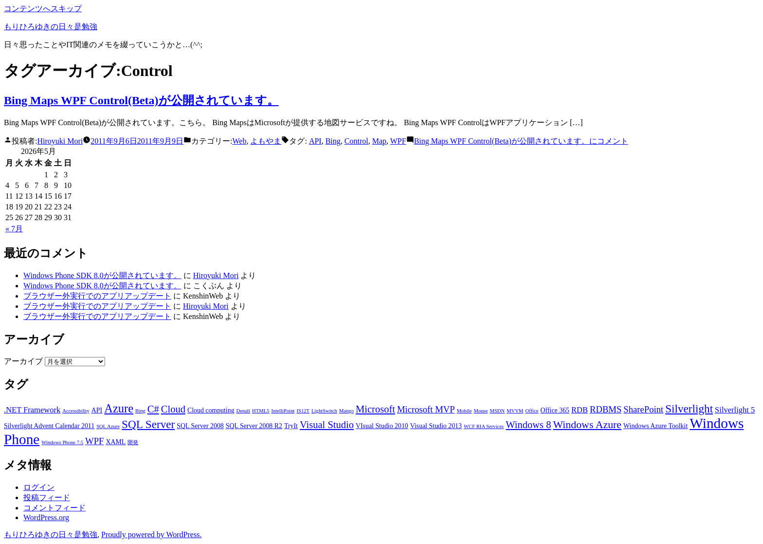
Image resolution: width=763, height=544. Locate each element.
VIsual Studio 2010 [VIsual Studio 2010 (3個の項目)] (382, 426)
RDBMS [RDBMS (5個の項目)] (605, 409)
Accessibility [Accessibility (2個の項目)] (76, 410)
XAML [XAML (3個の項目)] (116, 442)
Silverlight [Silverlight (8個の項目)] (689, 408)
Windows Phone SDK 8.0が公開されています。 (102, 275)
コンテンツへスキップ (43, 8)
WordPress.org (46, 517)
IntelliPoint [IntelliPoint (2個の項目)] (283, 410)
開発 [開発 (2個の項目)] (132, 442)
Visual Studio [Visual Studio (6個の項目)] (327, 424)
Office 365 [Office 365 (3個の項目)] (555, 410)
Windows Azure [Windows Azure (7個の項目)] (587, 425)
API (315, 141)
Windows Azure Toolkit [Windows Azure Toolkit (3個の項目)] (655, 426)
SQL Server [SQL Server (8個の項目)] (148, 424)
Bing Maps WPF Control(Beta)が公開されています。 (141, 100)
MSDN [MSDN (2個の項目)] (497, 410)
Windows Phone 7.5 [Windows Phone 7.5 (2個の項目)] (62, 442)
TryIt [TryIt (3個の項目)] (291, 426)
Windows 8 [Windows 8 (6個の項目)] (528, 424)
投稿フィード (46, 497)
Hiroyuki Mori (60, 141)
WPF (398, 141)
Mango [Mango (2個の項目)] (346, 410)
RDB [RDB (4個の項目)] (579, 409)
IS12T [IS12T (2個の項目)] (302, 410)
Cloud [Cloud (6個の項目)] (173, 409)
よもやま (265, 141)
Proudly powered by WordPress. (151, 534)
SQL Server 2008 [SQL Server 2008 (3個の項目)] (200, 426)
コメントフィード (54, 508)
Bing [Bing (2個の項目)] (140, 410)
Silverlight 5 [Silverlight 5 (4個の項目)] (735, 409)
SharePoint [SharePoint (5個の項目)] (643, 409)
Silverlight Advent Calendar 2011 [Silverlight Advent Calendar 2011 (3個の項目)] (49, 426)
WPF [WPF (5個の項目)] (94, 441)
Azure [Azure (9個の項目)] (118, 408)
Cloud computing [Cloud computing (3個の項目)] (211, 410)
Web (240, 141)
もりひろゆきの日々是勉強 (50, 26)
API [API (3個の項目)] (96, 410)
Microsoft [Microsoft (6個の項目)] (375, 409)
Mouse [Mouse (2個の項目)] (480, 410)
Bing (333, 141)
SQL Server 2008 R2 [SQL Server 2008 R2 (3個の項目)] (254, 426)
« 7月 (14, 229)
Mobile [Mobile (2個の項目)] (464, 410)
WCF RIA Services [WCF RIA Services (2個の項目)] (484, 426)
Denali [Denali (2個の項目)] (243, 410)
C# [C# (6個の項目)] (153, 409)
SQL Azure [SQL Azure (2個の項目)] (108, 426)
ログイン (38, 487)
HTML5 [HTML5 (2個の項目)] (261, 410)
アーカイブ (23, 361)
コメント (521, 141)
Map (379, 141)
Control (356, 141)
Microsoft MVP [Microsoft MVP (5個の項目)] (426, 409)
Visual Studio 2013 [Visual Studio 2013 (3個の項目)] (436, 426)
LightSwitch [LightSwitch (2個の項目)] (324, 410)
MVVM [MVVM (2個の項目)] (515, 410)
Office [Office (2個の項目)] (532, 410)
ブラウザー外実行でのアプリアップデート (97, 296)
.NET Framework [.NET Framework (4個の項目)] (32, 409)
